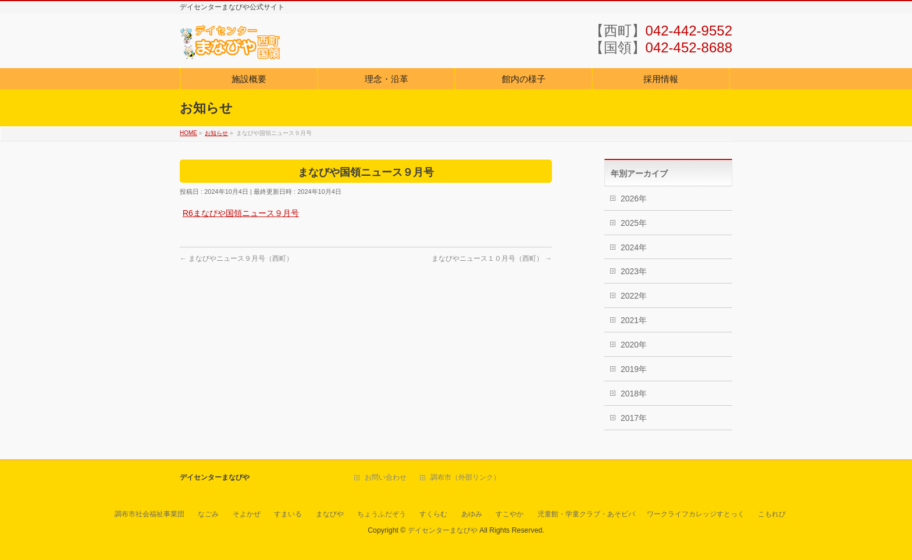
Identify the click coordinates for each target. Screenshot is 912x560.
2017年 (634, 418)
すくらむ (433, 514)
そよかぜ (247, 514)
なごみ (208, 514)
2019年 (634, 369)
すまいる (288, 514)
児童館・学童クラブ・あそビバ (586, 514)
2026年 (634, 198)
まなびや (330, 514)
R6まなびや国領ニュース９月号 (241, 213)
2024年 (634, 247)
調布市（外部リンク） (465, 477)
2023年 (634, 271)
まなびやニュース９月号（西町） (236, 258)
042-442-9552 (689, 30)
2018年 (634, 393)
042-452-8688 (689, 47)
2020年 (634, 344)
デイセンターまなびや (443, 530)
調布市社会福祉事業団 (149, 514)
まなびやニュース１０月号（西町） (492, 258)
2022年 (634, 295)
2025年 (634, 223)
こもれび (772, 514)
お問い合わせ (386, 477)
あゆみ (471, 514)
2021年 (634, 320)
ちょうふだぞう (381, 514)
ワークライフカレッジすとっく (695, 514)
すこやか (509, 514)
